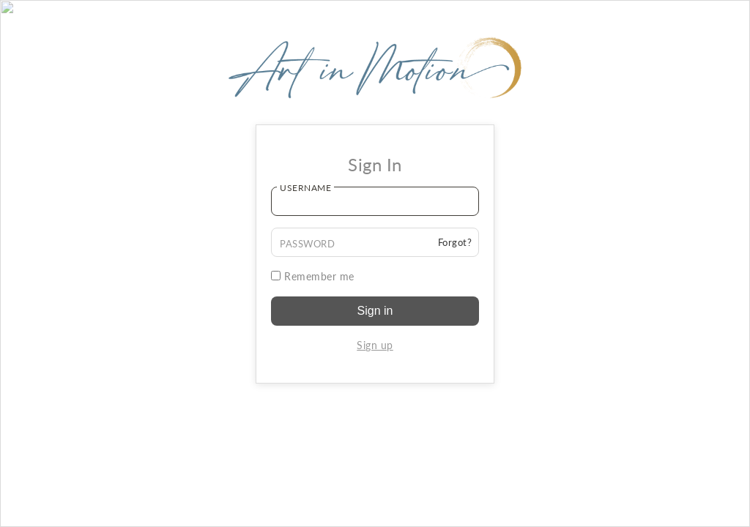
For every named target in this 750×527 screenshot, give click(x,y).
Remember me (312, 276)
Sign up (375, 345)
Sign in (375, 310)
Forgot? (455, 242)
